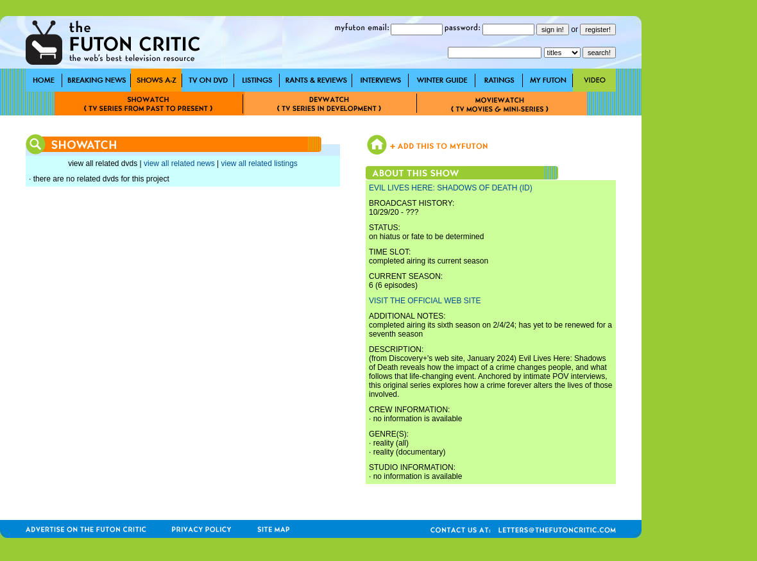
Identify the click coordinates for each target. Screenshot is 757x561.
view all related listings (259, 163)
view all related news (179, 163)
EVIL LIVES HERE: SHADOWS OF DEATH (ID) (450, 187)
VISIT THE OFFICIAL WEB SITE (425, 300)
